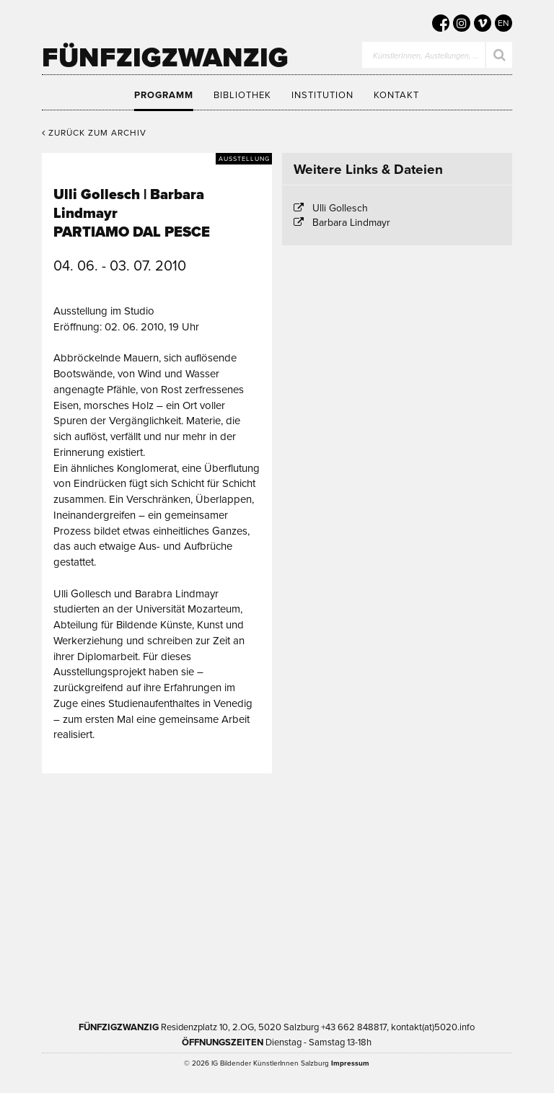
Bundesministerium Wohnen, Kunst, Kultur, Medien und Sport (218, 939)
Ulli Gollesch (340, 208)
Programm (163, 95)
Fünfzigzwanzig (165, 57)
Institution (322, 95)
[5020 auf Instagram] (461, 23)
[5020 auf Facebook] (440, 23)
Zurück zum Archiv (94, 133)
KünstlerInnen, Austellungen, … (426, 56)
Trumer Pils (383, 939)
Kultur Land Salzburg (346, 848)
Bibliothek (242, 95)
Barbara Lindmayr (351, 222)
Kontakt (396, 95)
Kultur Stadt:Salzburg (209, 848)
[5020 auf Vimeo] (482, 23)
